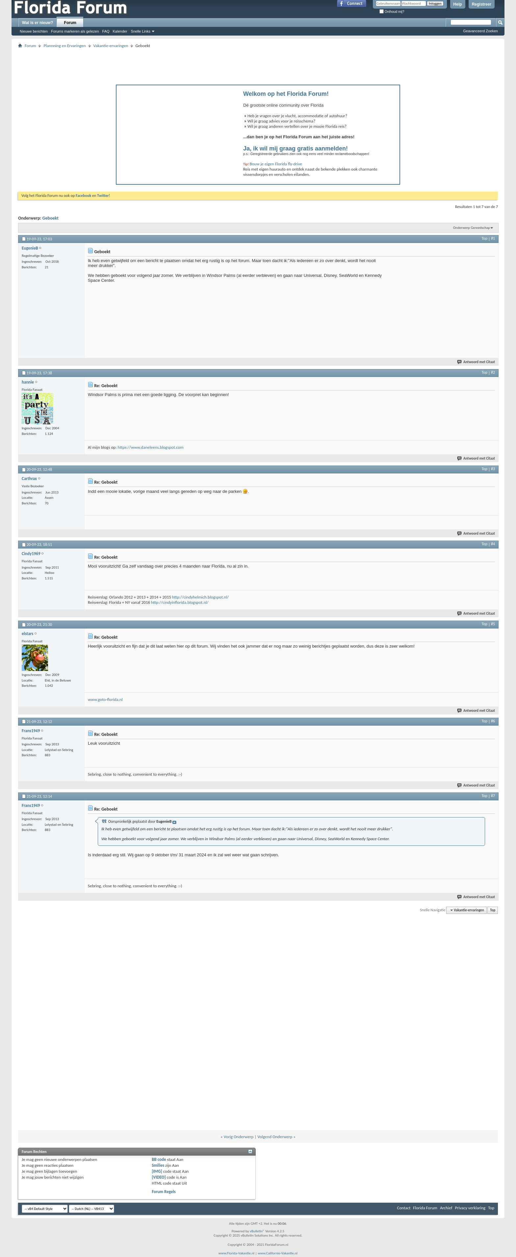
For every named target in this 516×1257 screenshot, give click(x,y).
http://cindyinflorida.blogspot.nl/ (179, 602)
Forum (70, 22)
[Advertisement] (258, 64)
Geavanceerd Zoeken (480, 31)
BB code (159, 1159)
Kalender (120, 31)
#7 (493, 795)
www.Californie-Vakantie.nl (277, 1253)
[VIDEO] (159, 1177)
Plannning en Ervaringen (64, 45)
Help (457, 4)
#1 (493, 238)
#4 (493, 544)
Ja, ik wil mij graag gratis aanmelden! (295, 148)
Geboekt (50, 218)
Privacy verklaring (470, 1207)
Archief (446, 1207)
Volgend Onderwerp (274, 1136)
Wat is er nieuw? (37, 22)
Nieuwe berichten (34, 31)
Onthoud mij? (391, 11)
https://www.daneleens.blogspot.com (151, 447)
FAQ (106, 31)
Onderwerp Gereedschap (471, 228)
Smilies (158, 1165)
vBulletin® (257, 1231)
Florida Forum (425, 1207)
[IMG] (157, 1171)
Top (484, 238)
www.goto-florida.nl (105, 699)
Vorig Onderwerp (239, 1136)
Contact (404, 1207)
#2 (493, 372)
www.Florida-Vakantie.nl (236, 1253)
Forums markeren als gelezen (75, 31)
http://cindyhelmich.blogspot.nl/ (200, 597)
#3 (493, 469)
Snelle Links (140, 31)
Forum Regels (164, 1191)
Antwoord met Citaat (476, 362)
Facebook (83, 195)
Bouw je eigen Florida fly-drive (275, 163)
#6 (493, 721)
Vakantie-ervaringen (110, 45)
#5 (493, 624)
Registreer (481, 4)
